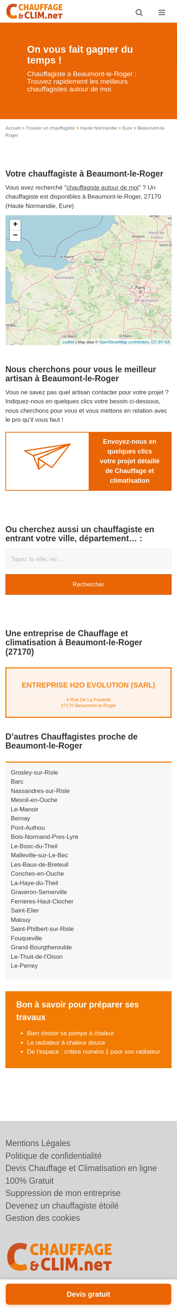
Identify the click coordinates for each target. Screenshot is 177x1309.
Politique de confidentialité (53, 1156)
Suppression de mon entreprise (63, 1193)
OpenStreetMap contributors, (125, 342)
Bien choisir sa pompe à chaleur (70, 1033)
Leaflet (68, 342)
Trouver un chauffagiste (50, 128)
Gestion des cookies (42, 1218)
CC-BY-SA (160, 342)
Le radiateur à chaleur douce (66, 1042)
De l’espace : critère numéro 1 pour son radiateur (93, 1051)
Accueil (13, 128)
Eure (127, 128)
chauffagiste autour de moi (103, 187)
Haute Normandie (98, 128)
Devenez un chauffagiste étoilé (62, 1205)
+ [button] (15, 225)
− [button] (15, 235)
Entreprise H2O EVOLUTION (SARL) (88, 685)
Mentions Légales (37, 1143)
